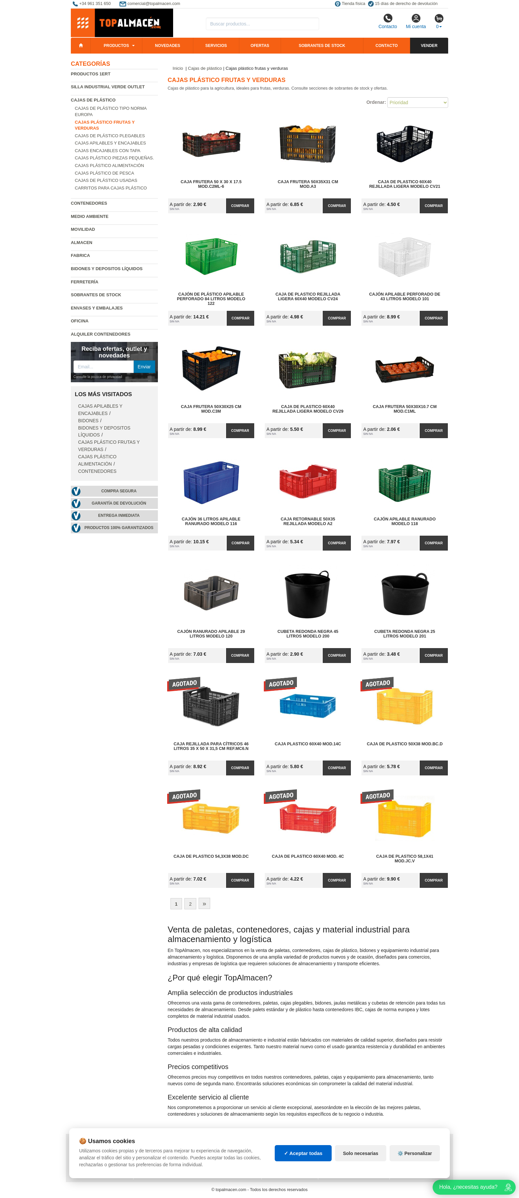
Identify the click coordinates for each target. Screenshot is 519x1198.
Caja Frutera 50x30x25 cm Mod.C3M (211, 409)
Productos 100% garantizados (119, 527)
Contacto (387, 21)
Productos (116, 45)
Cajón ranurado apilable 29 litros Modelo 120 (211, 634)
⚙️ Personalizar (415, 1159)
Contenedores (89, 203)
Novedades (167, 45)
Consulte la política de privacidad (97, 377)
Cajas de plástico (93, 100)
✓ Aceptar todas (303, 1159)
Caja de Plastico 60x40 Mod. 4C (308, 856)
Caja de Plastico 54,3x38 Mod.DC (211, 856)
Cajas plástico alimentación (109, 165)
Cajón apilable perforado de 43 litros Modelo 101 (404, 296)
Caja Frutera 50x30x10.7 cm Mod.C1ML (405, 409)
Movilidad (83, 229)
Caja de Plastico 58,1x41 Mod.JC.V (404, 858)
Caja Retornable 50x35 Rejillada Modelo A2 (308, 521)
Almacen (81, 242)
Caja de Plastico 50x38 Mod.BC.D (405, 744)
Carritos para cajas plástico (111, 188)
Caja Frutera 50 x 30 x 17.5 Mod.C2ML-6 (211, 184)
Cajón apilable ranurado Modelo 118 (405, 521)
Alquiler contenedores (100, 334)
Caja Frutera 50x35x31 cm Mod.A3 (308, 184)
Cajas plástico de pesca (104, 173)
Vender (429, 45)
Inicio (178, 68)
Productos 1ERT (91, 73)
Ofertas (260, 45)
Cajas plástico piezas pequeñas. (114, 157)
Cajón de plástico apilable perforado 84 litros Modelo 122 (211, 299)
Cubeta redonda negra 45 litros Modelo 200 (307, 634)
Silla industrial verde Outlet (108, 86)
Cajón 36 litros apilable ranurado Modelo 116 (211, 521)
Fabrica (80, 255)
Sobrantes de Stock (96, 294)
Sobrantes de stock (322, 45)
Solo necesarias (360, 1159)
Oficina (79, 320)
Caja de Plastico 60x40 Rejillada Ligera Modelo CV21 (404, 184)
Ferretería (84, 281)
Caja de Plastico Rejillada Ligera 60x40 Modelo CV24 (307, 296)
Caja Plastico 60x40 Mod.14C (308, 744)
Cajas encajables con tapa (107, 150)
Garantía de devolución (119, 503)
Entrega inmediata (119, 515)
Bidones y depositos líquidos (107, 268)
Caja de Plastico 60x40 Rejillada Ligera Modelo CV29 (308, 409)
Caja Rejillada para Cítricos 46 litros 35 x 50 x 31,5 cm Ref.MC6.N (211, 746)
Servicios (216, 45)
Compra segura (119, 491)
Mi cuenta (416, 21)
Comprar (240, 206)
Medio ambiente (90, 216)
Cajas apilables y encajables (110, 143)
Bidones (88, 420)
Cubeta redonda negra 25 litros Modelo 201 (404, 634)
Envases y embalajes (97, 308)
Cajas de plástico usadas (106, 180)
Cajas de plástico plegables (110, 135)
